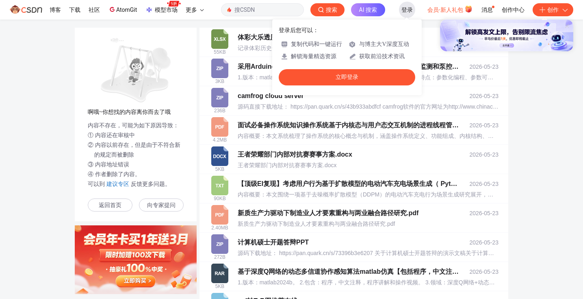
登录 (407, 10)
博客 (55, 10)
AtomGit (122, 9)
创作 (553, 10)
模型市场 (163, 7)
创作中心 (513, 10)
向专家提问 (161, 205)
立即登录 (347, 77)
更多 (195, 10)
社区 (94, 10)
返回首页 (110, 205)
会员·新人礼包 (449, 9)
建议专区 (118, 184)
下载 (74, 10)
